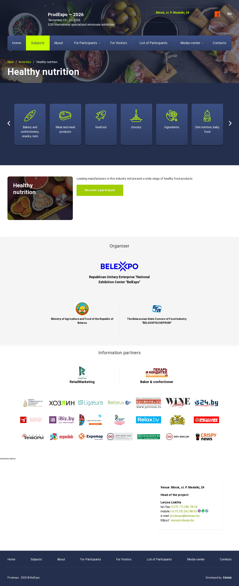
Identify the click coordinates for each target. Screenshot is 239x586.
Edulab (227, 577)
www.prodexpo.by (182, 520)
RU (230, 14)
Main (10, 62)
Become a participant (100, 190)
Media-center (192, 43)
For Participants (87, 43)
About (58, 43)
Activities (25, 62)
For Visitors (118, 43)
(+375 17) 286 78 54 (184, 506)
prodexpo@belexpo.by (185, 515)
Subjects (37, 43)
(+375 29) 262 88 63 (183, 511)
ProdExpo (24, 16)
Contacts (219, 43)
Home (16, 43)
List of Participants (153, 43)
